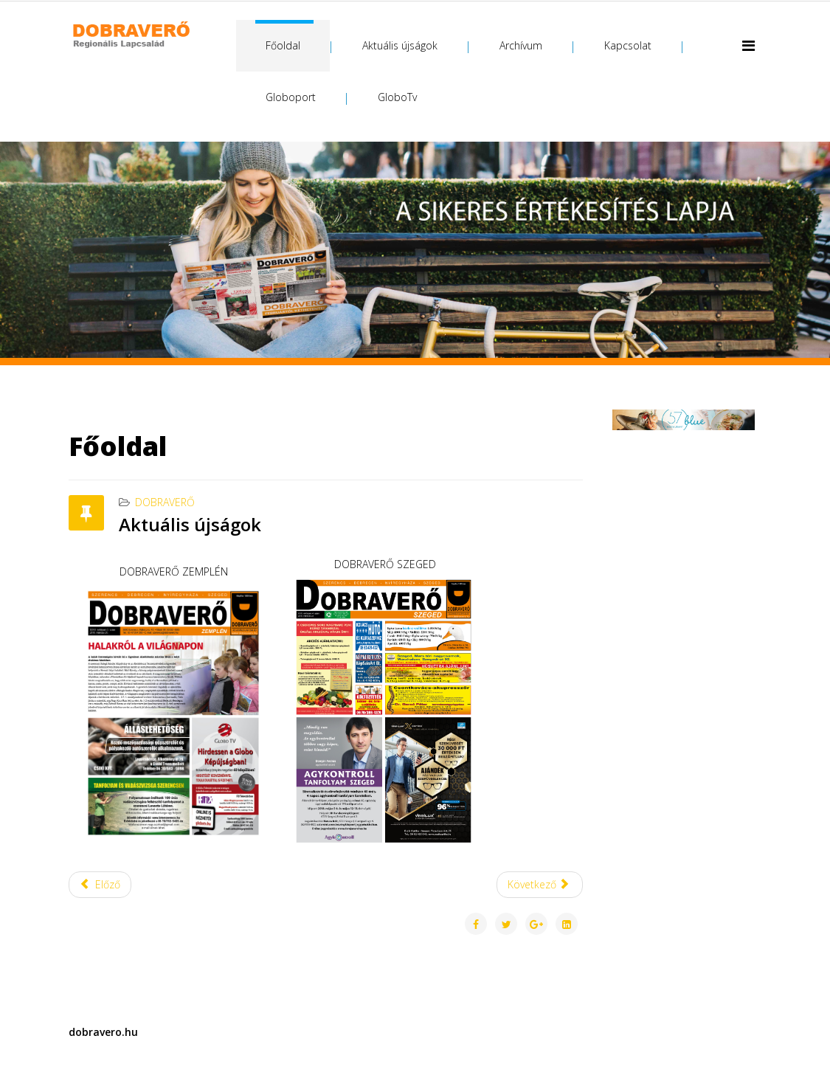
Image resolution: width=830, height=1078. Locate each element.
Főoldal (283, 45)
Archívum (520, 45)
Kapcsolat (627, 45)
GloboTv (397, 97)
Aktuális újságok (400, 45)
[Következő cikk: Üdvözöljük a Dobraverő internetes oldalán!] (540, 884)
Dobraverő (165, 502)
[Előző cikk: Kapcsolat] (100, 884)
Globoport (291, 97)
